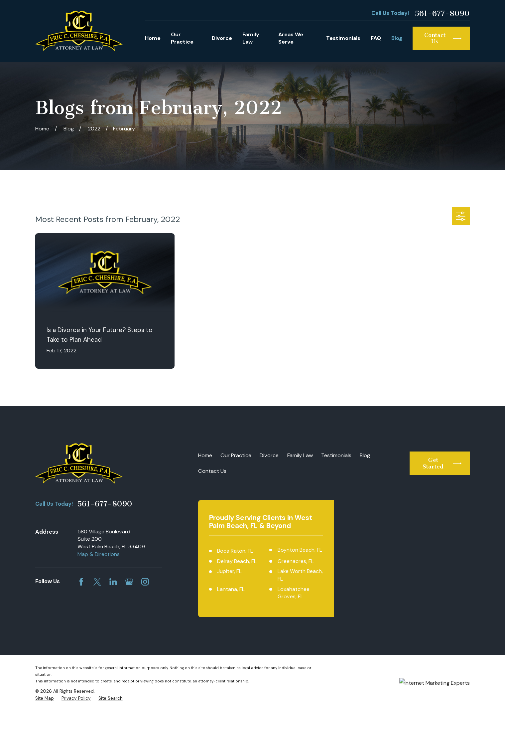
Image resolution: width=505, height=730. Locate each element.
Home (205, 455)
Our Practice (235, 455)
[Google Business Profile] (129, 582)
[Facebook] (81, 582)
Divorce (269, 455)
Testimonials (336, 455)
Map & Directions (98, 554)
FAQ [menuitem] (376, 38)
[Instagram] (145, 582)
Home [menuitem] (153, 38)
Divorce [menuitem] (222, 38)
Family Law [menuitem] (250, 38)
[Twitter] (97, 582)
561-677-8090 (442, 13)
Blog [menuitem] (396, 38)
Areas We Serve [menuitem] (290, 38)
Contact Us (212, 470)
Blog (365, 455)
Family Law (300, 455)
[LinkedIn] (113, 582)
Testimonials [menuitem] (343, 38)
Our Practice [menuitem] (182, 38)
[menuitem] (44, 717)
